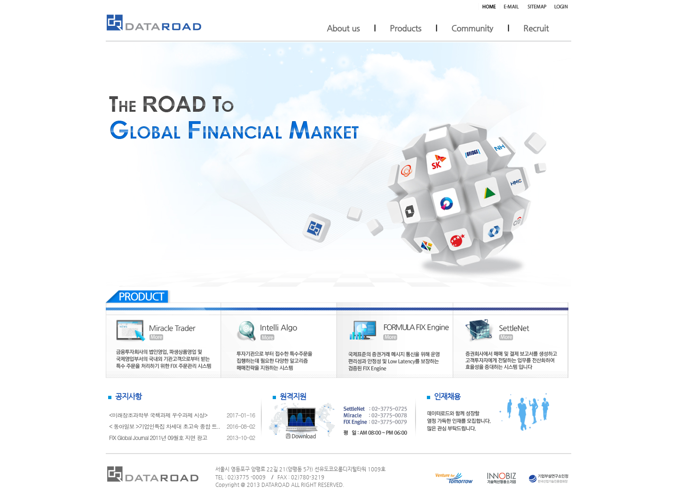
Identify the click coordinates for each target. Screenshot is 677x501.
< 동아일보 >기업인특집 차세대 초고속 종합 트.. (164, 426)
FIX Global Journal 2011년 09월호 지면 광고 (158, 437)
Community (472, 28)
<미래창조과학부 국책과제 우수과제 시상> (158, 415)
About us (343, 28)
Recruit (536, 28)
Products (405, 28)
